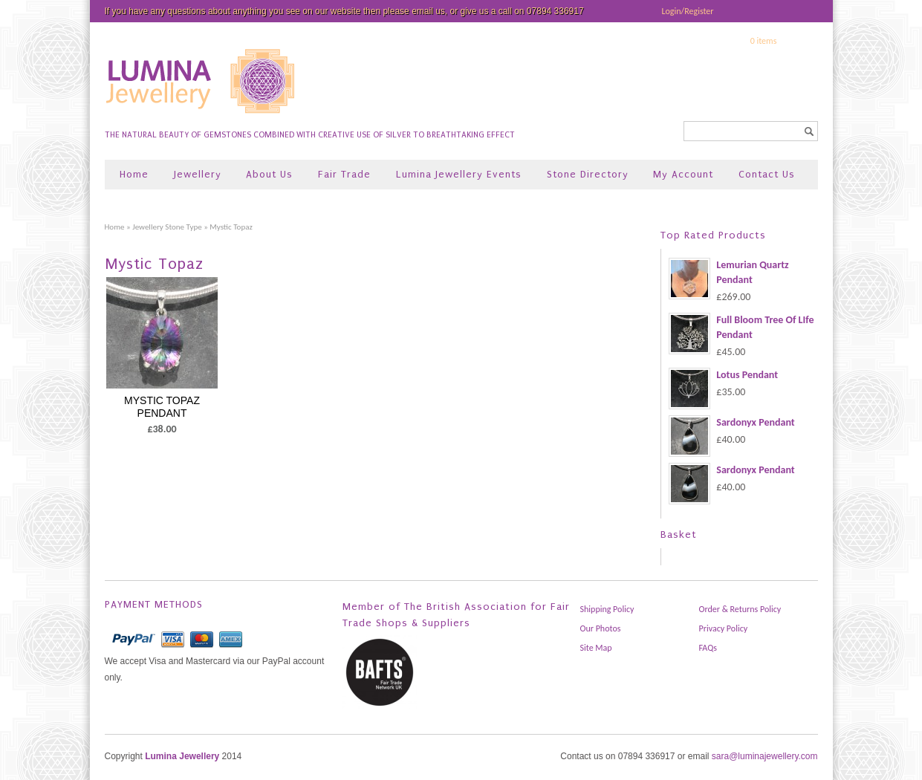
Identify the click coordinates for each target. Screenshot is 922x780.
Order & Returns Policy (740, 609)
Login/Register (688, 11)
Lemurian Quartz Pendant (728, 272)
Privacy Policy (723, 628)
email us (428, 11)
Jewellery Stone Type (167, 226)
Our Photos (600, 628)
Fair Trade (344, 174)
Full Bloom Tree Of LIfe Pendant (741, 327)
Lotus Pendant (723, 375)
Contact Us (766, 174)
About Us (269, 174)
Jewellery (197, 174)
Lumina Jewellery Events (459, 174)
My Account (683, 174)
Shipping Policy (607, 609)
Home (134, 174)
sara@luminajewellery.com (765, 756)
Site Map (596, 648)
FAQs (708, 648)
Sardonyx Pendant (731, 422)
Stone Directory (588, 174)
